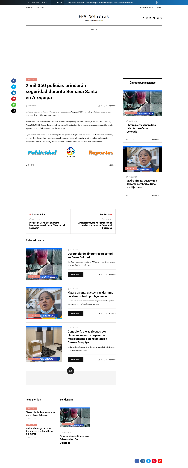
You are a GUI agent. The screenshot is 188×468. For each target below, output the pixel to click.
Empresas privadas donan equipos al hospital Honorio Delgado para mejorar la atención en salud (100, 2)
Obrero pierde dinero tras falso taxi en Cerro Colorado (141, 131)
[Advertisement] (94, 56)
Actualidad (31, 79)
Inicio (159, 7)
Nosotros (29, 7)
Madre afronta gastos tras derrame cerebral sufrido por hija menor (141, 186)
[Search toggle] (161, 18)
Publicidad (40, 7)
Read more (75, 277)
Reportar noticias (146, 7)
